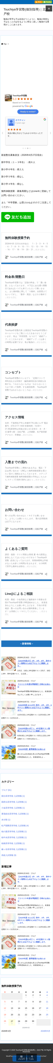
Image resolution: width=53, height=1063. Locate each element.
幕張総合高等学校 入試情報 (15, 814)
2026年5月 (45, 1031)
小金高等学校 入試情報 (13, 808)
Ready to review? (27, 112)
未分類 (5, 820)
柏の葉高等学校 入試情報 (14, 831)
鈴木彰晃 (19, 120)
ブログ (6, 790)
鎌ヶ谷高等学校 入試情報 (14, 849)
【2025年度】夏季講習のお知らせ (31, 749)
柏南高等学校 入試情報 (13, 843)
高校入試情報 (8, 855)
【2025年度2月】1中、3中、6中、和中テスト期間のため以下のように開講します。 (34, 663)
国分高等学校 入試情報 (13, 796)
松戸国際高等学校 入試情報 (15, 825)
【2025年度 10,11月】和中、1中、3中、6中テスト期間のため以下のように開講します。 (34, 707)
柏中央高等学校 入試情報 (14, 837)
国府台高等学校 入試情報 (14, 802)
